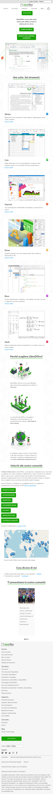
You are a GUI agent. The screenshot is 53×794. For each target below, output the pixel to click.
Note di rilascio (6, 660)
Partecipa (5, 722)
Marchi (26, 762)
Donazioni (27, 13)
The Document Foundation (10, 672)
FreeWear (20, 688)
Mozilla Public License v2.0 (22, 781)
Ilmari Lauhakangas (30, 485)
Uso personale (6, 652)
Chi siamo (15, 8)
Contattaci (5, 757)
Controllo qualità (10, 520)
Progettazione (8, 490)
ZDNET (39, 574)
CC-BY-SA (46, 557)
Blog (42, 8)
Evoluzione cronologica (9, 677)
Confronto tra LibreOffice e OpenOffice (14, 680)
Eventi (3, 725)
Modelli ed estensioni (8, 662)
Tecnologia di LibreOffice (9, 682)
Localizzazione (9, 495)
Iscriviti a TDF (21, 526)
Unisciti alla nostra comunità (26, 37)
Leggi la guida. (9, 121)
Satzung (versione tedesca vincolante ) (14, 771)
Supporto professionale (9, 713)
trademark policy (30, 789)
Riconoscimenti (6, 693)
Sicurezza (5, 690)
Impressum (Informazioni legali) (11, 762)
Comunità (34, 8)
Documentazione (9, 505)
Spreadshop (28, 688)
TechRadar (25, 576)
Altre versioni (6, 657)
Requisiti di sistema (7, 710)
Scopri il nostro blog (8, 732)
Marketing (7, 500)
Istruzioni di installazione (9, 708)
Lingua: (31, 1)
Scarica (5, 8)
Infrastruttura (9, 515)
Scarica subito (26, 29)
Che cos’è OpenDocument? (10, 685)
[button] (48, 9)
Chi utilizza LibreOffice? (9, 674)
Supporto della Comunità (9, 702)
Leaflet (31, 557)
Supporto (24, 8)
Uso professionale (7, 654)
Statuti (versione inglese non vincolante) (14, 766)
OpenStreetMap (39, 557)
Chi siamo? (5, 669)
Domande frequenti (8, 700)
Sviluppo (6, 510)
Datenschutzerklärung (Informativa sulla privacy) (26, 757)
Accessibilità (5, 716)
